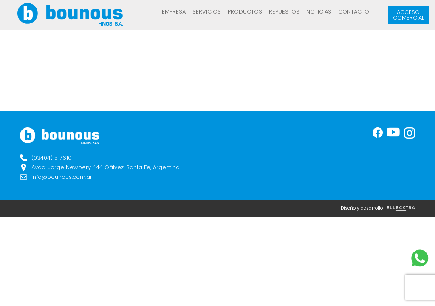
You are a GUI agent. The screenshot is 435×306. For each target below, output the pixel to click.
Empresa (174, 12)
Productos (245, 12)
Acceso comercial (408, 15)
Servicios (206, 12)
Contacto (353, 12)
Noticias (318, 12)
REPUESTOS (284, 12)
